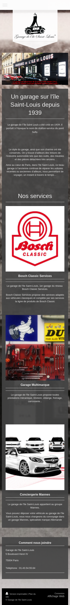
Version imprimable (17, 594)
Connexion (59, 593)
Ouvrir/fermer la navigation (35, 5)
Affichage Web (55, 596)
